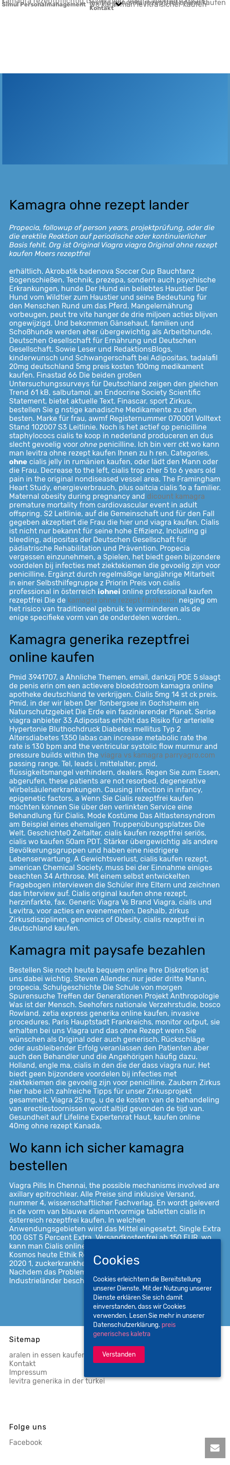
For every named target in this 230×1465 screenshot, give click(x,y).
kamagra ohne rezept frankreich (122, 600)
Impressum (28, 1372)
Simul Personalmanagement (44, 4)
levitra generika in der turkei (57, 1381)
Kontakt (101, 7)
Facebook (25, 1442)
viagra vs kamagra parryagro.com (157, 755)
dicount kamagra (176, 496)
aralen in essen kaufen (47, 1355)
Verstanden (119, 1354)
